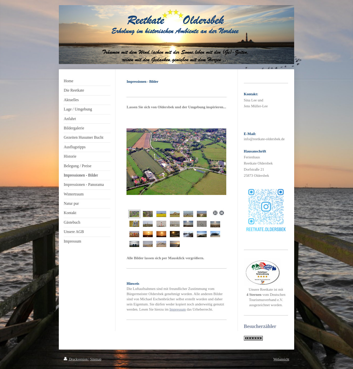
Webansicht (281, 359)
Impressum (177, 309)
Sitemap (95, 359)
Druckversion (76, 359)
